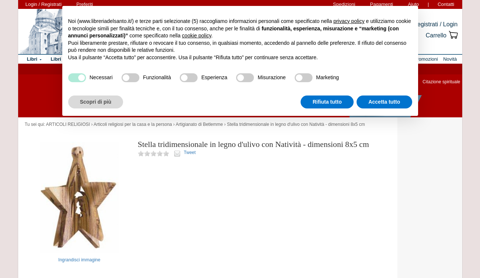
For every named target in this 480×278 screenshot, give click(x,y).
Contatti (446, 4)
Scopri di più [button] (96, 102)
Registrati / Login (435, 24)
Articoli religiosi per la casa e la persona (133, 124)
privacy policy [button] (348, 21)
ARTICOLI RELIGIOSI (68, 124)
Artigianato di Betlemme (199, 124)
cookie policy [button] (196, 35)
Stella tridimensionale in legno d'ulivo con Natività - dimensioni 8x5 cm (296, 124)
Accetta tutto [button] (384, 102)
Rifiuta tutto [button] (327, 102)
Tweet (190, 152)
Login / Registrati (44, 4)
